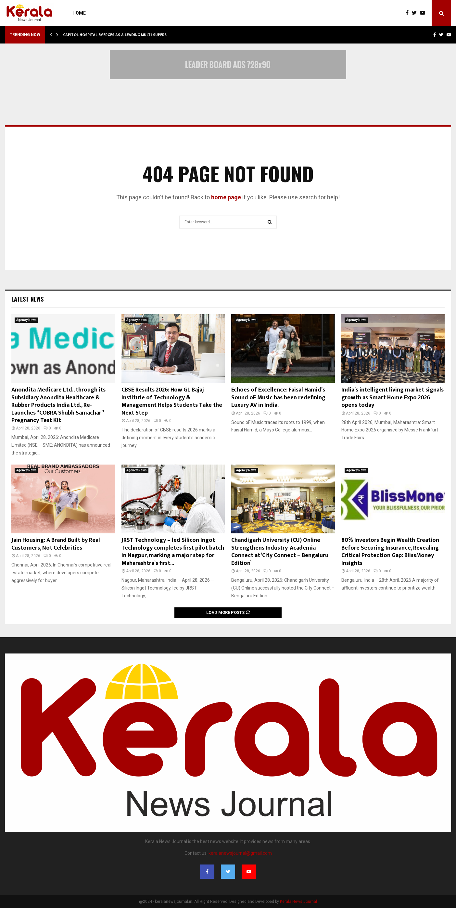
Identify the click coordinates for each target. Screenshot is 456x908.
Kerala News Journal (298, 901)
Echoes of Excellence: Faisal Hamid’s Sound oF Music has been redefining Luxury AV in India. (278, 397)
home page (226, 197)
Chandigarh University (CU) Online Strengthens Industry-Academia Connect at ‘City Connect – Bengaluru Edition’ (279, 551)
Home (79, 13)
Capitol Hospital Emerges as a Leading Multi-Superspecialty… (124, 34)
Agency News (26, 320)
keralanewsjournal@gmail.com (240, 853)
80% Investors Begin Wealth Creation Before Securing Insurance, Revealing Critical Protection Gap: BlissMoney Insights (390, 551)
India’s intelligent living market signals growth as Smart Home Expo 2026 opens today (392, 397)
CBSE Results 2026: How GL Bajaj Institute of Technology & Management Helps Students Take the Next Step (171, 401)
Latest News (27, 299)
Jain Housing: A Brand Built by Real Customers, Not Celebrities (55, 544)
